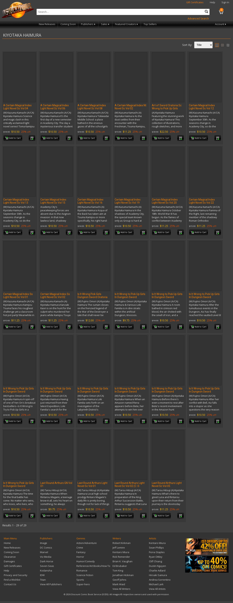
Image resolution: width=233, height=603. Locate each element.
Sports (80, 579)
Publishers (88, 24)
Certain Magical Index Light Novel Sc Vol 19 (128, 201)
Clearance (10, 556)
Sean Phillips (156, 547)
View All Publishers (51, 584)
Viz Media (45, 556)
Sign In (225, 2)
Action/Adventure (86, 543)
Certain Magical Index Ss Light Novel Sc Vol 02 (55, 296)
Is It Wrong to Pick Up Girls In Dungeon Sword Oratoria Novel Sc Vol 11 (204, 391)
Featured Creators (126, 24)
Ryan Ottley (155, 556)
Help (212, 2)
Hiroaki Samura (158, 575)
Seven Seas (47, 566)
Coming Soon (68, 24)
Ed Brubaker (120, 566)
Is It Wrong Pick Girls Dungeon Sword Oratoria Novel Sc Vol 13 (92, 297)
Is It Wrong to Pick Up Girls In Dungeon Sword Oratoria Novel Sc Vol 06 (55, 391)
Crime (79, 547)
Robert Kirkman (122, 543)
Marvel (44, 552)
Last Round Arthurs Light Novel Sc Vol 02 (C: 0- (130, 484)
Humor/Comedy (85, 561)
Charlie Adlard (157, 570)
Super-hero (83, 584)
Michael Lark (156, 584)
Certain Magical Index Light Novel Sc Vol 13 (16, 201)
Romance (81, 570)
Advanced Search (198, 18)
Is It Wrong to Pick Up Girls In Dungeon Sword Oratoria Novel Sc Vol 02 (167, 297)
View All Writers (121, 589)
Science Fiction (84, 575)
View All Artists (157, 589)
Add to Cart (13, 138)
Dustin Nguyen (157, 566)
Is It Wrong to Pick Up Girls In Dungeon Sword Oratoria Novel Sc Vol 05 (18, 391)
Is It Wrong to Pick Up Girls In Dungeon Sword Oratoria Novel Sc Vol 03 (204, 297)
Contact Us (10, 584)
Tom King (118, 570)
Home (7, 543)
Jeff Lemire (119, 547)
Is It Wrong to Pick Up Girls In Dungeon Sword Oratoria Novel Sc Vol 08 (130, 391)
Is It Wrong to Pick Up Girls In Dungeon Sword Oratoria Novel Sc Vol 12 (18, 486)
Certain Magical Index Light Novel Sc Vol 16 (90, 201)
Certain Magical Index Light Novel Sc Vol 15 (53, 201)
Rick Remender (121, 556)
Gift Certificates (195, 2)
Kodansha (46, 570)
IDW (42, 575)
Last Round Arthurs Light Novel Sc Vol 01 (92, 484)
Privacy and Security (15, 575)
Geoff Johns (119, 579)
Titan (43, 579)
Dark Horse (46, 561)
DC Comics (46, 547)
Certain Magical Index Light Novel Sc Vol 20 (165, 201)
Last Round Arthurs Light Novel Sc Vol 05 (167, 484)
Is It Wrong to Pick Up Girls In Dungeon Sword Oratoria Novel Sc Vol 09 (167, 391)
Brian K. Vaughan (122, 561)
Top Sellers (150, 24)
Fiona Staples (157, 552)
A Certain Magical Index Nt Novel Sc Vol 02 (130, 107)
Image (43, 543)
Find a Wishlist (12, 579)
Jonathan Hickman (123, 575)
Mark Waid (119, 584)
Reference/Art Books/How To (93, 566)
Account (221, 24)
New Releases (47, 24)
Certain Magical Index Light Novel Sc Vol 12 (202, 107)
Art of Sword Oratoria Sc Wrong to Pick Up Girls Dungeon (166, 108)
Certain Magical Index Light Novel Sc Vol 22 (202, 201)
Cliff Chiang (155, 561)
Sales (105, 24)
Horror (80, 556)
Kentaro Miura (121, 552)
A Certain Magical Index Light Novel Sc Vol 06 (54, 107)
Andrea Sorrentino (160, 579)
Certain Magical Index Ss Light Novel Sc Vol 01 (18, 296)
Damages (9, 561)
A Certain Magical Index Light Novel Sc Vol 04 (17, 107)
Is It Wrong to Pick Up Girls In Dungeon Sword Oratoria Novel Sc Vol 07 (93, 391)
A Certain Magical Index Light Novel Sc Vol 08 (92, 107)
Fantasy (81, 552)
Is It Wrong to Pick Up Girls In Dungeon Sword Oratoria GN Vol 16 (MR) (130, 297)
